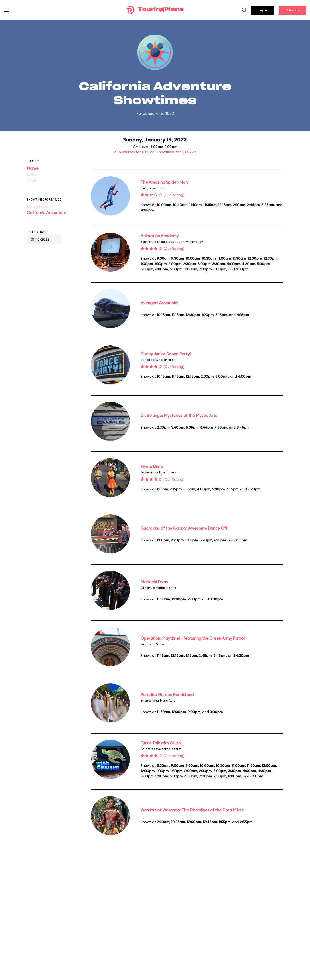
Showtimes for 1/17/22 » (176, 152)
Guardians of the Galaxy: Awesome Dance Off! (184, 528)
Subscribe (292, 10)
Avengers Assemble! (159, 302)
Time (31, 180)
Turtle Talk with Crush (161, 742)
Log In (263, 10)
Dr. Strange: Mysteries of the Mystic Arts (179, 415)
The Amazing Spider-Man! (165, 182)
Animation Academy (160, 235)
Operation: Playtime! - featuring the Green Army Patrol (193, 638)
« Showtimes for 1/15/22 (134, 152)
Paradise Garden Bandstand (167, 694)
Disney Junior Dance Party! (166, 353)
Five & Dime (152, 466)
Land (31, 174)
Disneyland (37, 206)
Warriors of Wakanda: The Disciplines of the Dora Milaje (192, 809)
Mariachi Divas (154, 581)
